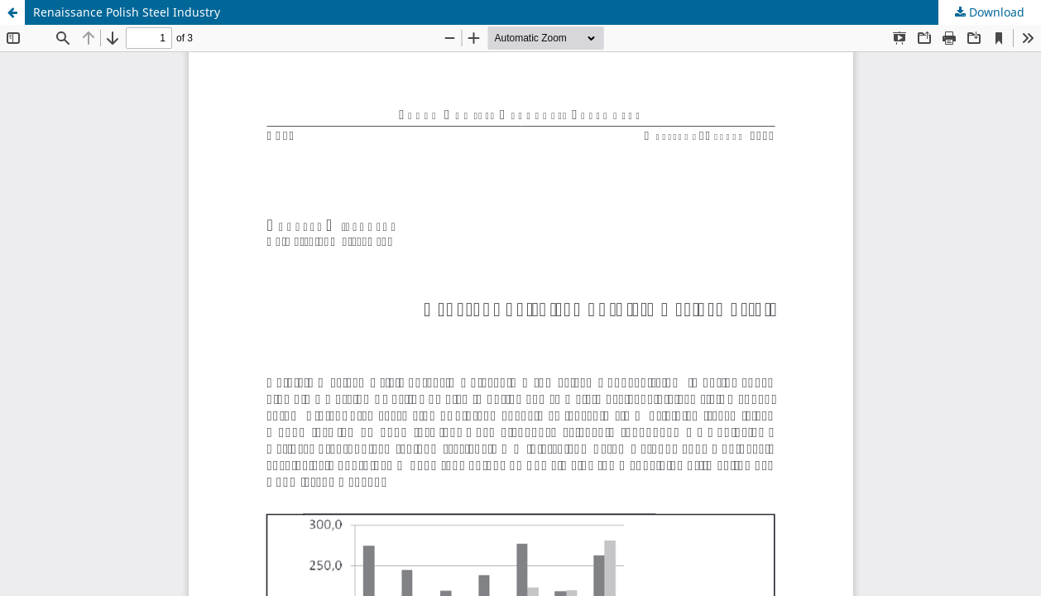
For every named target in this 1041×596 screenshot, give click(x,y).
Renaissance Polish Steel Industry (126, 12)
